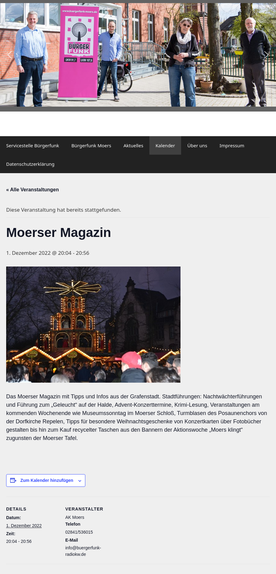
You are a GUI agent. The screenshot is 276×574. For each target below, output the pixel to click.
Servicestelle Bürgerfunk (32, 145)
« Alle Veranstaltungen (32, 189)
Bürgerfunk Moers (91, 145)
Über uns (197, 145)
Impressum (232, 145)
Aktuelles (133, 145)
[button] (9, 55)
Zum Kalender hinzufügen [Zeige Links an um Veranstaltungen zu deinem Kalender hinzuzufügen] (46, 480)
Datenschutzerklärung (30, 164)
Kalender (165, 145)
